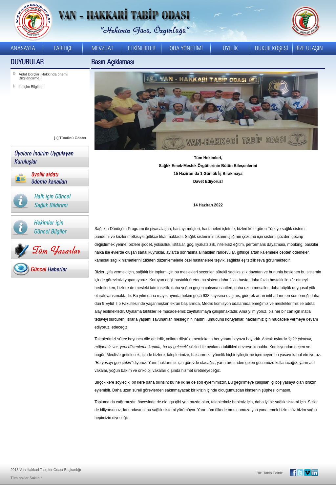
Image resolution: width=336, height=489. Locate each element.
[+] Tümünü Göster (70, 138)
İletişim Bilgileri (31, 87)
